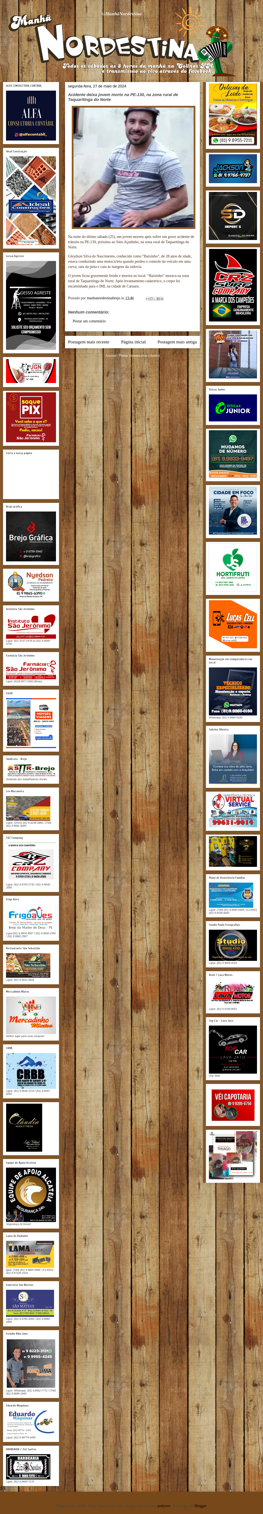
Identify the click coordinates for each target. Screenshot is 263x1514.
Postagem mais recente (88, 341)
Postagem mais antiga (177, 341)
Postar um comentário (89, 321)
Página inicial (133, 341)
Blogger (200, 1506)
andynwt (163, 1506)
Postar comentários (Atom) (139, 355)
